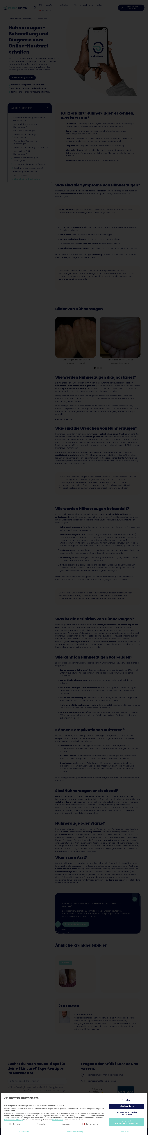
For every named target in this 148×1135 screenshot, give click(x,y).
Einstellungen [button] (57, 1120)
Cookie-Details (24, 1132)
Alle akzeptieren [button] (127, 1106)
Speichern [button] (126, 1100)
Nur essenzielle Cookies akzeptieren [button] (127, 1113)
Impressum (124, 1132)
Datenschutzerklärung (13, 1120)
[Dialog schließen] (144, 1095)
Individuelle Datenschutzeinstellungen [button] (126, 1122)
